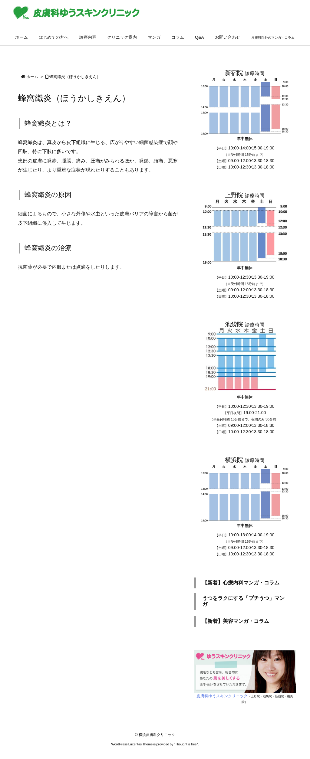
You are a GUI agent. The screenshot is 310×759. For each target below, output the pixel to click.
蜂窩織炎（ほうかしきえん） (75, 76)
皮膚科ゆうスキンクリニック (222, 696)
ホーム (32, 76)
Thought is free (185, 744)
